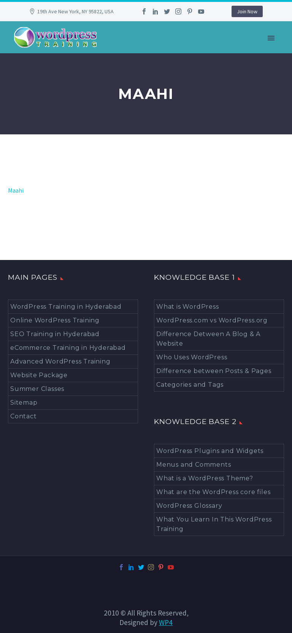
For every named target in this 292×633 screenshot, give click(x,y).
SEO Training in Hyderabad (55, 334)
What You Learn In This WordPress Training (214, 524)
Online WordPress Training (55, 320)
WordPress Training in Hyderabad (66, 306)
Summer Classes (37, 388)
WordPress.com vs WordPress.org (212, 320)
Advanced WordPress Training (60, 361)
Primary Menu (271, 38)
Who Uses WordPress (191, 357)
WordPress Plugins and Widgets (209, 450)
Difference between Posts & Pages (213, 371)
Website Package (39, 375)
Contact (23, 416)
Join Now (247, 11)
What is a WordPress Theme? (204, 478)
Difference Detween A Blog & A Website (208, 338)
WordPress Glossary (189, 505)
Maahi (16, 190)
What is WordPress (187, 306)
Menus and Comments (193, 464)
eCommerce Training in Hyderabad (68, 347)
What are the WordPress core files (213, 492)
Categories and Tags (190, 384)
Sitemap (24, 402)
